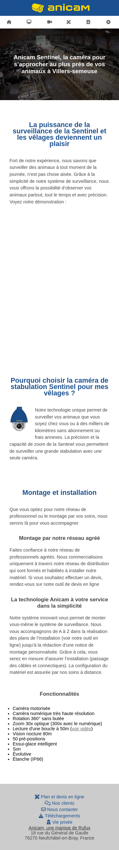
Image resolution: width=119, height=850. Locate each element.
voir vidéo (81, 728)
